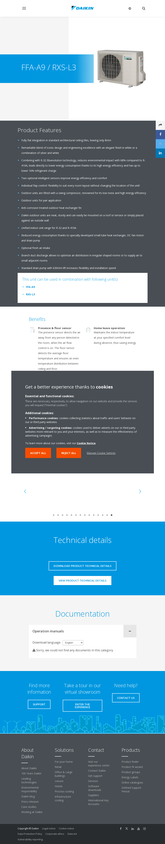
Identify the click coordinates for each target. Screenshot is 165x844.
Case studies (29, 807)
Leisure (59, 781)
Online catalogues (132, 782)
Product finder (130, 761)
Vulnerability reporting (30, 839)
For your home (64, 761)
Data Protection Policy (30, 833)
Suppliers (93, 795)
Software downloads (94, 788)
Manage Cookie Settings (101, 453)
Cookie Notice (86, 443)
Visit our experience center (99, 763)
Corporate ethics (54, 833)
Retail (58, 767)
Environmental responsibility (30, 789)
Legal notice (48, 828)
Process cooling (64, 791)
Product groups (131, 772)
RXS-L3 (30, 294)
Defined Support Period (131, 789)
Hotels (59, 786)
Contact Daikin (97, 770)
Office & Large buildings (63, 774)
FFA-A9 (30, 287)
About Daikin (29, 768)
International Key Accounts (98, 802)
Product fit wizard (132, 767)
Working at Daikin (32, 812)
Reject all (68, 453)
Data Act (72, 833)
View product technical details (82, 580)
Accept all (38, 453)
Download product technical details (82, 566)
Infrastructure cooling (63, 798)
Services (93, 781)
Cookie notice (66, 828)
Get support (95, 776)
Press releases (30, 801)
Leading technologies (29, 780)
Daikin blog (28, 796)
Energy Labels (130, 777)
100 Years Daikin (31, 773)
